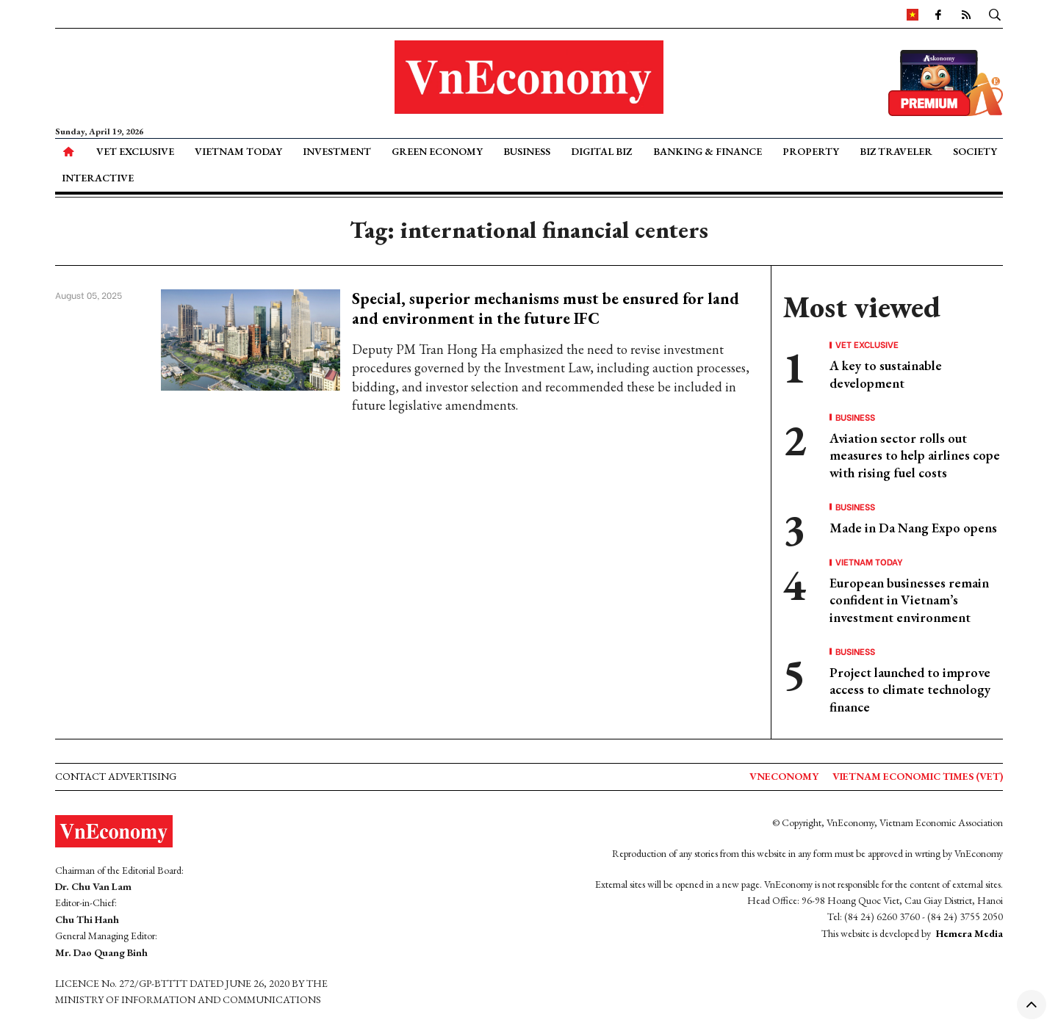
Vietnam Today (238, 151)
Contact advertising (115, 776)
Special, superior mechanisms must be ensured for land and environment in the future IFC (545, 308)
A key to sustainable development (886, 374)
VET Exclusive (135, 151)
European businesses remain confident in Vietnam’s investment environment (909, 600)
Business (526, 151)
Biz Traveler (896, 151)
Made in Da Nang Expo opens (913, 527)
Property (810, 151)
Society (975, 151)
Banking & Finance (707, 151)
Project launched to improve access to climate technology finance (910, 689)
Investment (337, 151)
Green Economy (437, 151)
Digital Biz (601, 151)
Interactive (98, 177)
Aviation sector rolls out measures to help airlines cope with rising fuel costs (915, 455)
